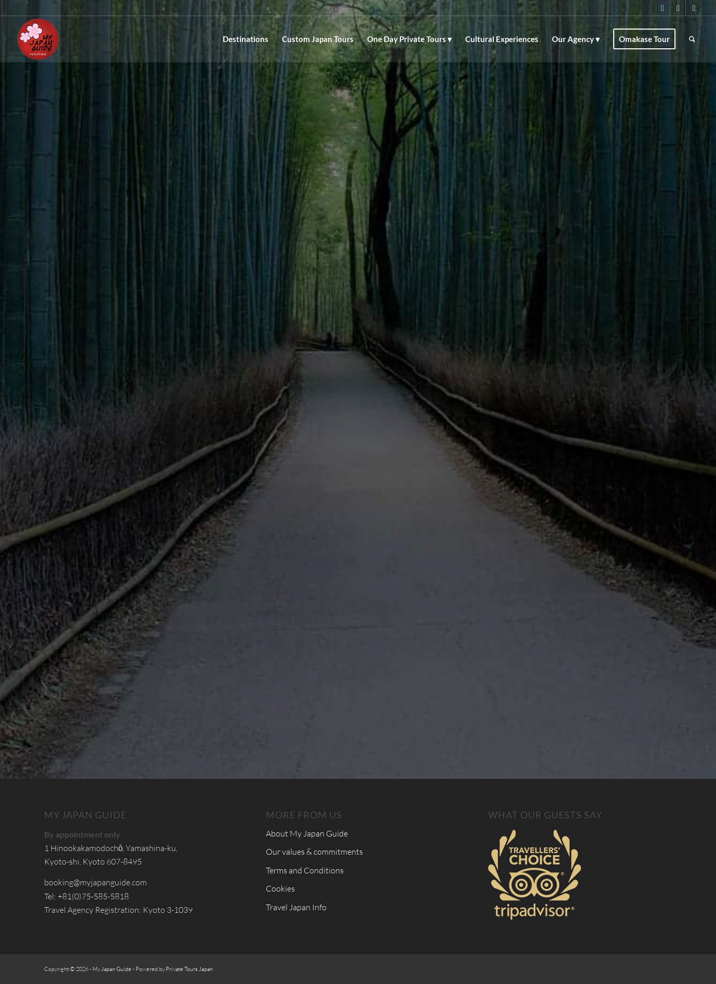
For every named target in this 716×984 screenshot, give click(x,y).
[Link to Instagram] (693, 8)
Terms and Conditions (305, 870)
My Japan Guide (111, 969)
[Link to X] (662, 8)
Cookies (280, 888)
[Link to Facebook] (677, 8)
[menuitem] (245, 39)
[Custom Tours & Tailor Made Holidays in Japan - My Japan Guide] (38, 39)
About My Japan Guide (307, 833)
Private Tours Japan (189, 969)
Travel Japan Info (296, 907)
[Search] (692, 39)
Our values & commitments (314, 851)
